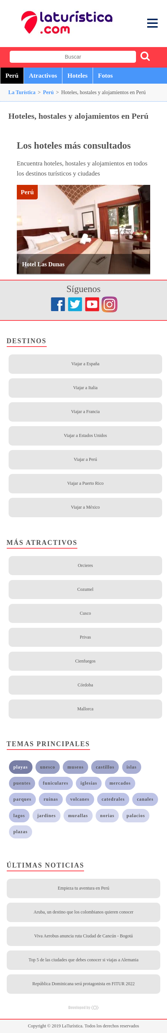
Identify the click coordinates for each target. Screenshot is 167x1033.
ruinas (51, 799)
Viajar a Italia (85, 387)
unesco (47, 767)
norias (107, 815)
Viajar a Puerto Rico (85, 483)
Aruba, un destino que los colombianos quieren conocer (83, 912)
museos (75, 767)
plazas (20, 831)
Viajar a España (85, 363)
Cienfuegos (85, 661)
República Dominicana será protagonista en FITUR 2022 (83, 983)
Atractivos (43, 75)
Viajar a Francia (85, 411)
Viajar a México (85, 507)
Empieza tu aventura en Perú (83, 888)
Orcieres (85, 565)
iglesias (89, 783)
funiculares (55, 783)
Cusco (85, 613)
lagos (19, 815)
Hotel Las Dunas (43, 264)
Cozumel (85, 589)
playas (20, 767)
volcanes (79, 799)
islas (132, 767)
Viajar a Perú (85, 459)
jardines (46, 815)
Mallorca (85, 708)
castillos (105, 767)
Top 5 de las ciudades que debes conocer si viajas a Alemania (83, 959)
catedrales (113, 799)
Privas (85, 637)
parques (22, 799)
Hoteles (78, 75)
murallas (78, 815)
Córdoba (85, 685)
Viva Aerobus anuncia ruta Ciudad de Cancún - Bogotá (83, 936)
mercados (120, 783)
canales (145, 799)
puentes (22, 783)
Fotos (105, 75)
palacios (136, 815)
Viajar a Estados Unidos (85, 435)
